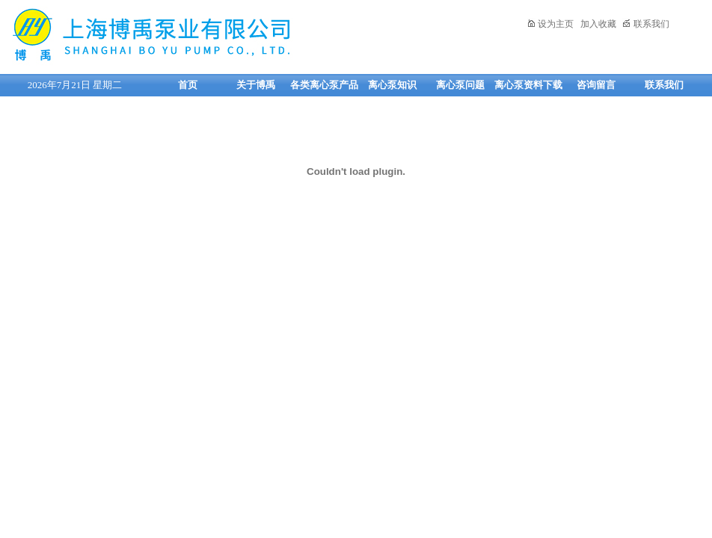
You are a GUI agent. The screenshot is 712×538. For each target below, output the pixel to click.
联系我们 (645, 24)
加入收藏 (598, 24)
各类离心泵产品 (324, 84)
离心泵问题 (460, 84)
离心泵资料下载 (528, 84)
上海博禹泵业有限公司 (198, 34)
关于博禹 (255, 84)
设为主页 (550, 24)
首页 (187, 84)
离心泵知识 (392, 84)
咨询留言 (596, 84)
